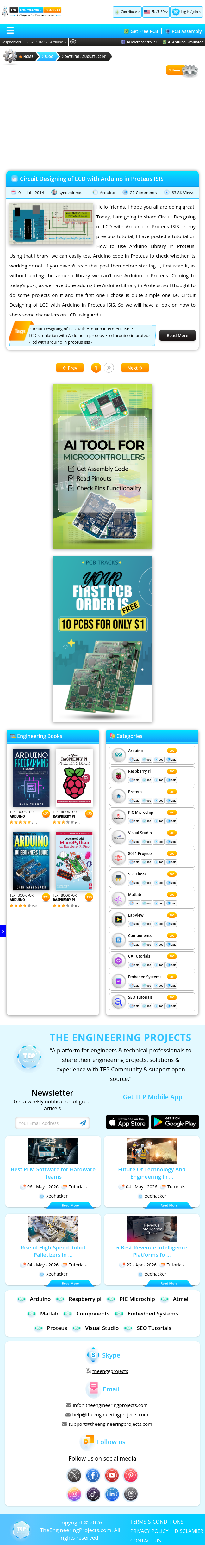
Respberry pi (78, 1299)
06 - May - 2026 (39, 1186)
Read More (177, 335)
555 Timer (137, 874)
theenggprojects (107, 1371)
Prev (70, 368)
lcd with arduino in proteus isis (60, 342)
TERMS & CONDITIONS (156, 1521)
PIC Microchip (140, 812)
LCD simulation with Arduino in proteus (66, 335)
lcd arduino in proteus (129, 335)
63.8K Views (182, 192)
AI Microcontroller (139, 42)
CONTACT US (145, 1540)
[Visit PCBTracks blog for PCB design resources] (102, 719)
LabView (135, 915)
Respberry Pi (139, 771)
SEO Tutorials (140, 997)
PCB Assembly (183, 31)
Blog (47, 56)
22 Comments (143, 192)
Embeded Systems (144, 976)
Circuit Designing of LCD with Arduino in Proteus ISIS (92, 178)
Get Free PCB (141, 31)
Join (195, 11)
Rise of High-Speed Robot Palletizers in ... (53, 1251)
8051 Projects (140, 853)
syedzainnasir (72, 192)
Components (140, 935)
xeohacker (53, 1195)
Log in (185, 11)
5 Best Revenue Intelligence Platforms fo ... (151, 1251)
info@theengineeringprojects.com (107, 1405)
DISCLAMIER (189, 1531)
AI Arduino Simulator (183, 42)
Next (135, 368)
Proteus (135, 791)
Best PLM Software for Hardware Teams (53, 1173)
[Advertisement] (102, 123)
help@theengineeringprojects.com (106, 1414)
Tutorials (74, 1186)
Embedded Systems (146, 1313)
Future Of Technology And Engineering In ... (151, 1173)
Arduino (58, 42)
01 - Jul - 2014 (31, 192)
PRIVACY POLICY (149, 1531)
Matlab (134, 894)
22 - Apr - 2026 (138, 1264)
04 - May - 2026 (137, 1186)
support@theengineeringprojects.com (107, 1424)
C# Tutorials (139, 956)
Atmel (174, 1299)
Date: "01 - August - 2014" (84, 56)
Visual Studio (140, 833)
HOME (26, 56)
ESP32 (29, 42)
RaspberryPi (11, 42)
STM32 (41, 42)
